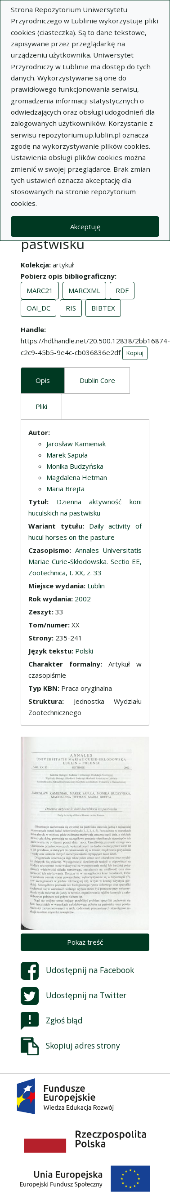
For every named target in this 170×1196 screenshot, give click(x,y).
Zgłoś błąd (52, 1021)
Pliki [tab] (41, 406)
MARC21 (40, 290)
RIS (71, 307)
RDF (122, 290)
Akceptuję (85, 226)
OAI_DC (38, 307)
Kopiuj (134, 353)
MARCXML (84, 290)
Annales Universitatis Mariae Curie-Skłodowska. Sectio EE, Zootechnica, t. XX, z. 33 (85, 561)
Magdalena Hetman (76, 477)
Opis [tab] (43, 380)
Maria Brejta (65, 488)
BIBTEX (103, 307)
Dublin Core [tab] (97, 380)
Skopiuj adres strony (70, 1046)
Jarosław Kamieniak (76, 443)
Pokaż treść (85, 942)
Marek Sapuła (67, 454)
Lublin (96, 585)
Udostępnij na (77, 971)
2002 (83, 598)
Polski (84, 650)
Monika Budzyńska (74, 466)
